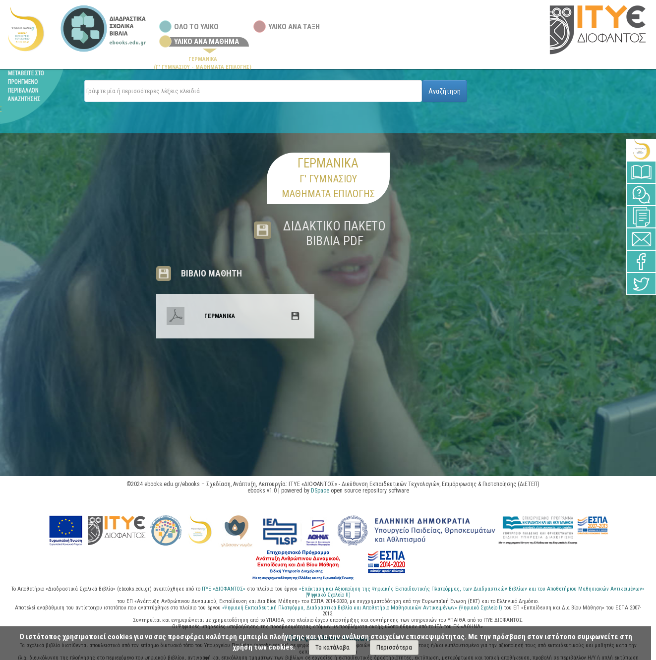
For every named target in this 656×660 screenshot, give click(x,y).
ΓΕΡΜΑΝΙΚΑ (219, 316)
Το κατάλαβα (332, 647)
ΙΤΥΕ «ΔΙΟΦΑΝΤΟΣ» (223, 589)
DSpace (320, 490)
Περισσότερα (394, 647)
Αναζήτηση (444, 91)
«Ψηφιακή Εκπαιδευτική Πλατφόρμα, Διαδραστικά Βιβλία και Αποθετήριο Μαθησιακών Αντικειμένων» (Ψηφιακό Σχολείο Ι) (363, 608)
